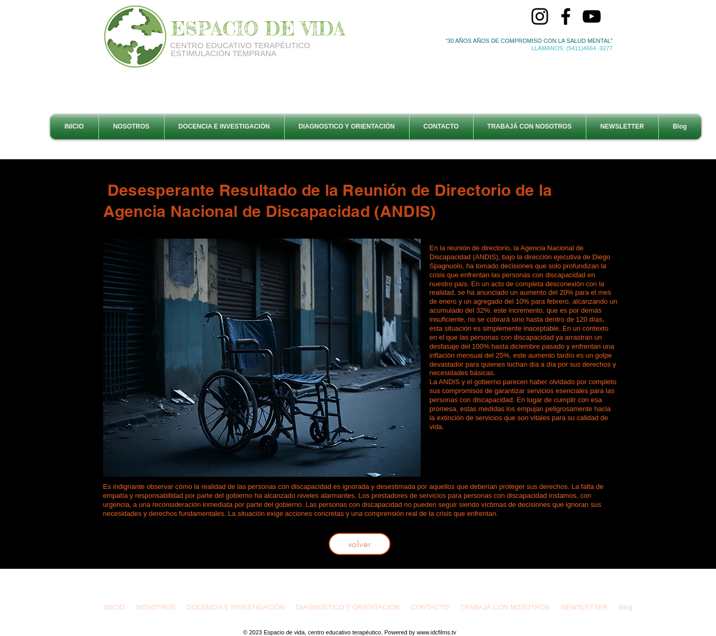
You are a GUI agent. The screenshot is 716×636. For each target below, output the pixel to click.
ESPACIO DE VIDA (258, 28)
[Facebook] (566, 16)
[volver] (360, 544)
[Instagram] (540, 16)
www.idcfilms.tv (436, 632)
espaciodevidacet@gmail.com (363, 587)
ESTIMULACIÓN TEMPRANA (224, 53)
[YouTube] (592, 16)
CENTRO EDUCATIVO (212, 45)
